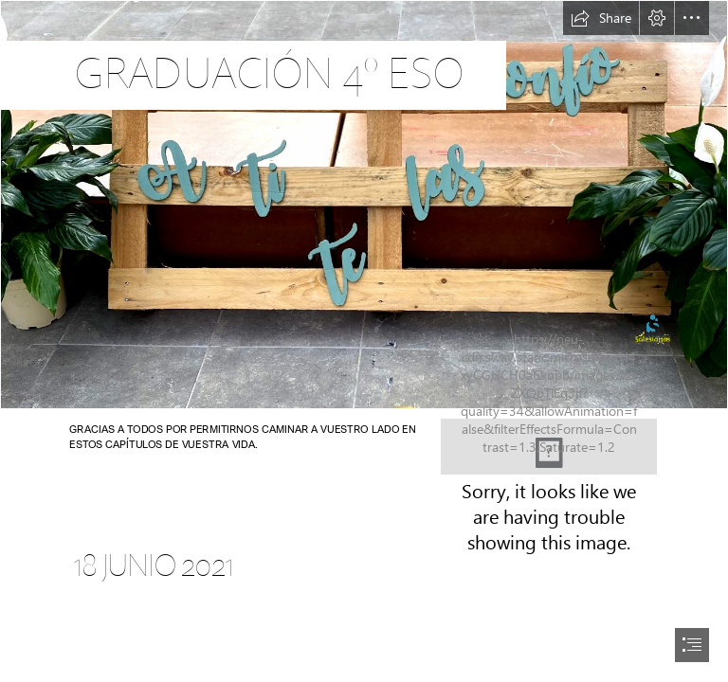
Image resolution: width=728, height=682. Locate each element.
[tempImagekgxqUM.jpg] (364, 204)
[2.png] (549, 447)
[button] (601, 18)
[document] (364, 341)
